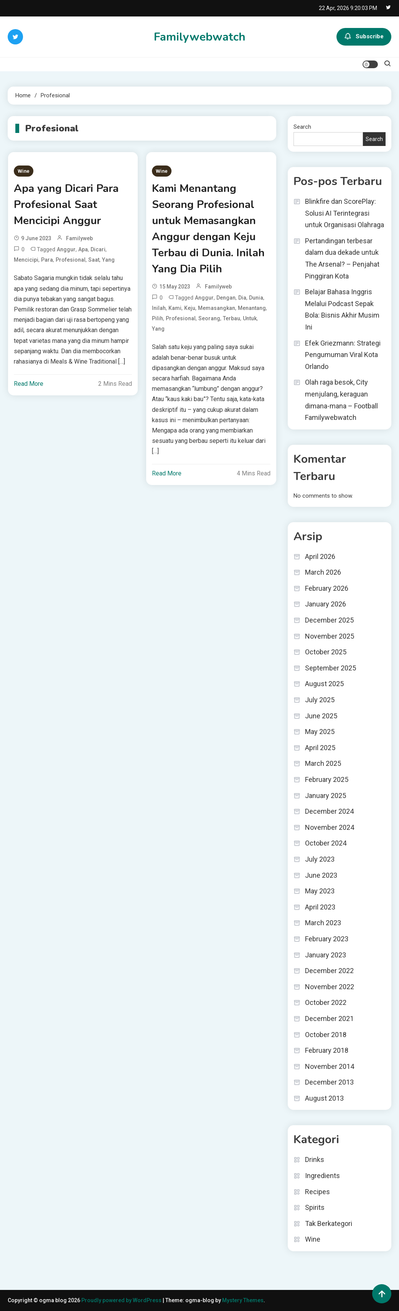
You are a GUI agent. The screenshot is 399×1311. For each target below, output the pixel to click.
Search (302, 126)
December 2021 (329, 1018)
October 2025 (325, 652)
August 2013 (324, 1098)
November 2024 (329, 827)
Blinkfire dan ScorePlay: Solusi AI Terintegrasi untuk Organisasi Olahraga (344, 213)
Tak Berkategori (328, 1223)
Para (47, 260)
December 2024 (329, 811)
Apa (83, 249)
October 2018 (325, 1035)
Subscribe (364, 37)
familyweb (79, 238)
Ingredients (322, 1176)
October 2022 (325, 1002)
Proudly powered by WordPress (122, 1300)
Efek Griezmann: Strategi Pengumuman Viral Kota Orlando (343, 354)
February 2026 (326, 588)
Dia (242, 298)
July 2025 (320, 700)
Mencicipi (26, 260)
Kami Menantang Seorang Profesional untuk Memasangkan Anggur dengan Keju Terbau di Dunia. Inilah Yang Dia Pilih (208, 228)
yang (108, 260)
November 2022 (329, 987)
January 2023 (325, 955)
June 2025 (321, 716)
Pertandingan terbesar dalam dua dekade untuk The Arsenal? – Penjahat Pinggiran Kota (342, 258)
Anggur (66, 249)
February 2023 (326, 939)
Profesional (71, 260)
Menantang (252, 308)
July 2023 (320, 859)
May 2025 (320, 732)
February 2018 (326, 1050)
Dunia (256, 298)
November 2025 (329, 636)
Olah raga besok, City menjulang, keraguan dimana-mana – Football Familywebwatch (341, 399)
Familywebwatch (200, 37)
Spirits (315, 1207)
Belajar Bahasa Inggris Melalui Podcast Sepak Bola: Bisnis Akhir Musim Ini (342, 309)
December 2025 (329, 620)
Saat (93, 260)
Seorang (209, 318)
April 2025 (320, 748)
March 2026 (323, 572)
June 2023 (321, 875)
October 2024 (325, 843)
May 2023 (320, 891)
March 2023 (323, 923)
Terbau (231, 318)
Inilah (159, 308)
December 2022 (329, 971)
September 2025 (330, 668)
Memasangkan (216, 308)
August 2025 (324, 684)
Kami (174, 308)
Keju (189, 308)
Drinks (314, 1159)
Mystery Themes (243, 1300)
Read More (28, 383)
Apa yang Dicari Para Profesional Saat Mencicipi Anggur (66, 204)
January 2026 (325, 604)
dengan (226, 298)
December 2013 (329, 1082)
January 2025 (325, 796)
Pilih (157, 318)
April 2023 (320, 907)
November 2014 (329, 1066)
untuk (250, 318)
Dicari (98, 249)
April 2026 (320, 556)
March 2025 (323, 763)
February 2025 (326, 779)
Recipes (317, 1192)
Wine (24, 171)
